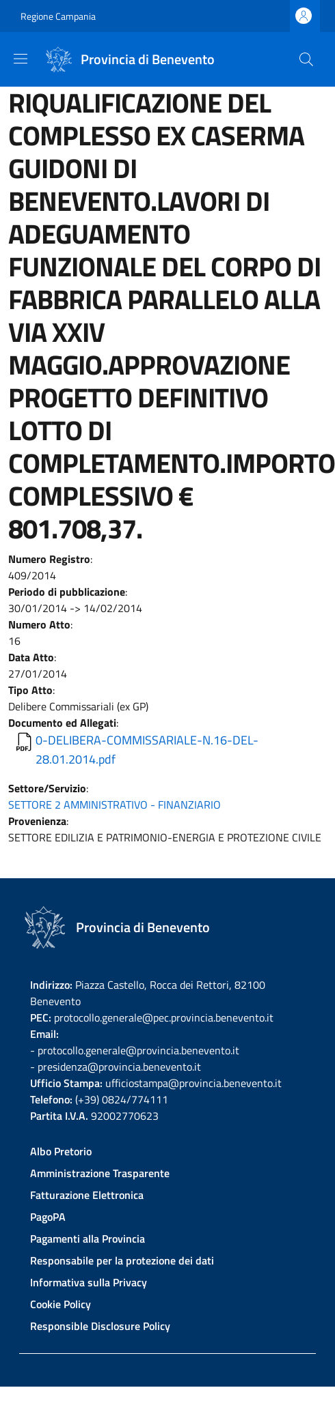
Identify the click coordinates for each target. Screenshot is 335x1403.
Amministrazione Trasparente (100, 1173)
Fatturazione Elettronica (87, 1195)
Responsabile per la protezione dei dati (122, 1260)
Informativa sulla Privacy (88, 1282)
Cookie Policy (60, 1304)
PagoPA (48, 1217)
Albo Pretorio (61, 1151)
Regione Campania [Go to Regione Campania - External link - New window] (58, 16)
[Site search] (306, 59)
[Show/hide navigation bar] (20, 59)
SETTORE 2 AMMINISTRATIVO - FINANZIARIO (114, 804)
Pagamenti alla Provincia (87, 1238)
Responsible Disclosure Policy (100, 1326)
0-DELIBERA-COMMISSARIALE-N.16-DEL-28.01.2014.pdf (147, 749)
